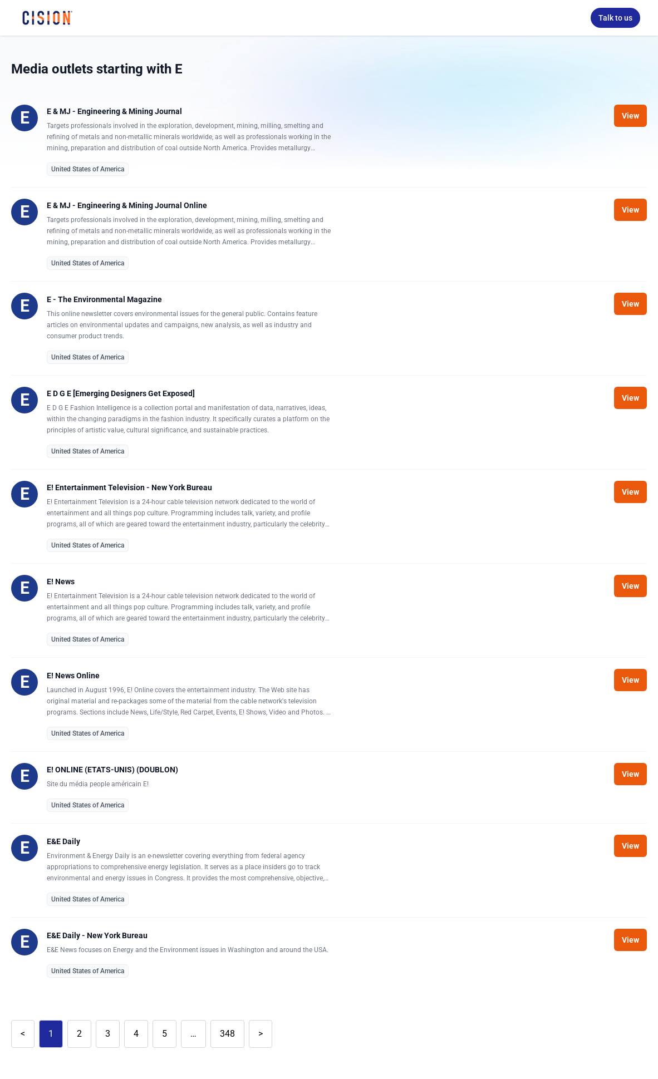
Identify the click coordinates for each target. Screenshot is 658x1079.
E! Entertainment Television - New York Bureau (129, 487)
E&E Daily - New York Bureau (97, 935)
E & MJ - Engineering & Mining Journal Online (127, 205)
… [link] (193, 1033)
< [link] (23, 1033)
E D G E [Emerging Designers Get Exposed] (121, 393)
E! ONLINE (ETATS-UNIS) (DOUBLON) (112, 769)
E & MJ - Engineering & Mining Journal (114, 111)
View (630, 115)
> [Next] (260, 1033)
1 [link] (50, 1033)
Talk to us (615, 17)
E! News (61, 581)
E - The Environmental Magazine (104, 299)
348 (227, 1033)
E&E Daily (63, 841)
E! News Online (73, 675)
